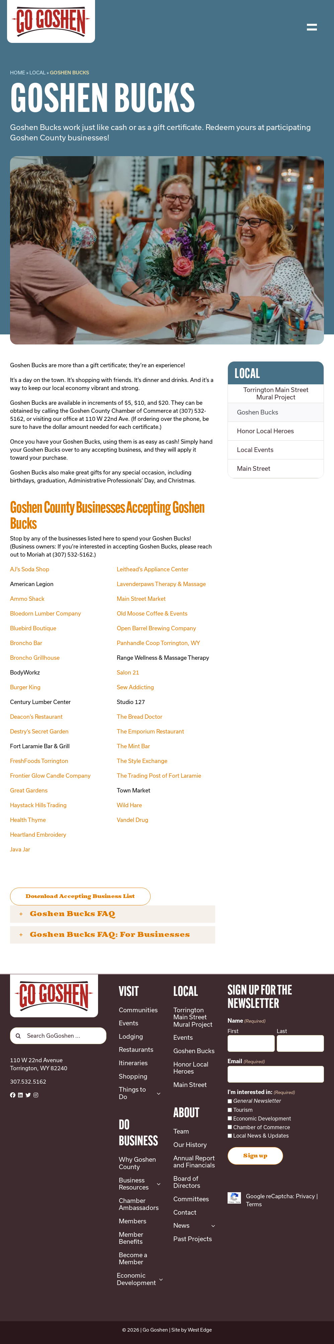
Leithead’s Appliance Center (152, 569)
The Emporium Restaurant (150, 731)
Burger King (25, 687)
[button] (112, 914)
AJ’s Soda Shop (29, 569)
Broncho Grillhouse (35, 657)
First (233, 1031)
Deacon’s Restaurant (36, 716)
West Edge (200, 1330)
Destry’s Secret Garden (39, 731)
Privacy (305, 1196)
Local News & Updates (261, 1136)
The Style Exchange (142, 761)
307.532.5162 (28, 1081)
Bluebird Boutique (33, 628)
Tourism (243, 1110)
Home (17, 72)
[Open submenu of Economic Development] (159, 1279)
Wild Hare (129, 805)
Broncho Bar (26, 643)
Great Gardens (29, 790)
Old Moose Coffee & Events (152, 613)
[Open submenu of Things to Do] (157, 1093)
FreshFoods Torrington (39, 761)
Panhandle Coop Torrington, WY (158, 643)
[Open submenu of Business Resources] (157, 1184)
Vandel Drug (132, 820)
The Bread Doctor (139, 716)
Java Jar (20, 849)
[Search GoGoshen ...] (58, 1035)
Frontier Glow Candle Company (50, 775)
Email (246, 1062)
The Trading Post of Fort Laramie (159, 775)
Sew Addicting (135, 687)
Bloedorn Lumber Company (45, 613)
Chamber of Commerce (261, 1127)
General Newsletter (257, 1101)
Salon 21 (128, 672)
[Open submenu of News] (211, 1225)
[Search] (18, 1035)
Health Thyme (28, 820)
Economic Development (262, 1118)
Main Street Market (141, 598)
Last (282, 1031)
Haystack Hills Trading (38, 805)
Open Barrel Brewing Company (156, 628)
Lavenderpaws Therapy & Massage (161, 584)
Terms (254, 1204)
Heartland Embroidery (38, 834)
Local (37, 72)
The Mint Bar (133, 746)
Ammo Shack (27, 598)
